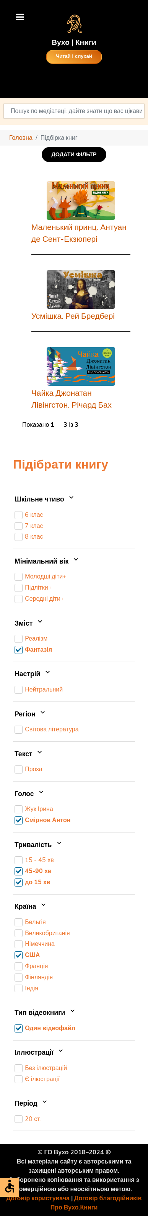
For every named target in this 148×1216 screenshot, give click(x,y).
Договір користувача (38, 1198)
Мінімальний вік (47, 561)
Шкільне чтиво (45, 499)
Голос (30, 794)
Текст (29, 754)
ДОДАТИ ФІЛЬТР (74, 154)
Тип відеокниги (45, 1013)
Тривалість (39, 845)
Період (32, 1103)
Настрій (33, 674)
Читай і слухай (74, 56)
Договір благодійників (107, 1198)
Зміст (29, 623)
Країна (31, 906)
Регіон (31, 714)
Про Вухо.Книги (74, 1208)
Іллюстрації (40, 1052)
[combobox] (74, 111)
